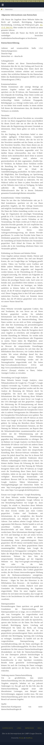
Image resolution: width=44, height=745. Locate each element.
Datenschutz (7, 728)
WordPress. (29, 738)
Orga (39, 728)
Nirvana (21, 738)
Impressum (29, 728)
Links (19, 728)
